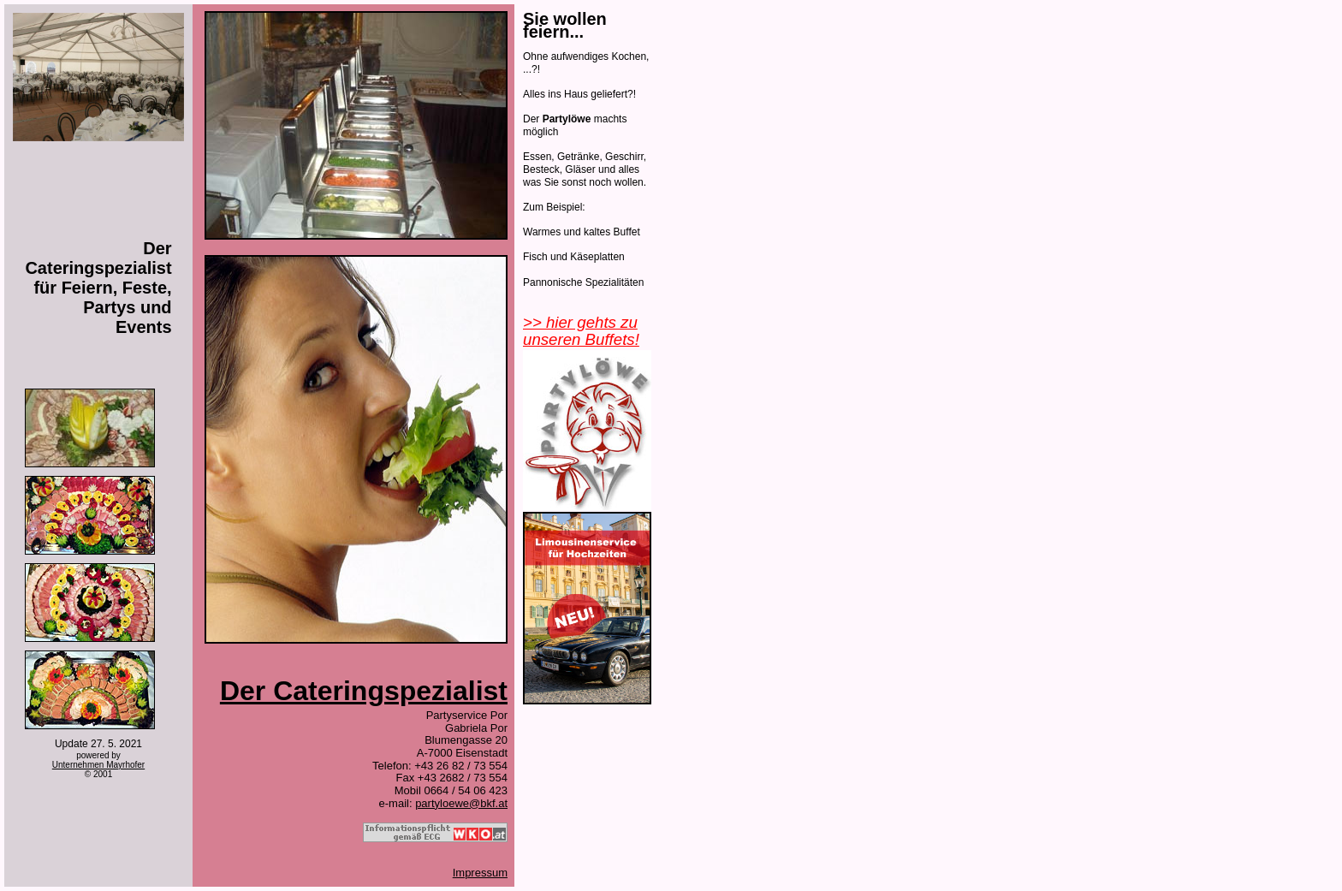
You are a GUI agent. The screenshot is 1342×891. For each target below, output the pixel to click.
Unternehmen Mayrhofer (98, 764)
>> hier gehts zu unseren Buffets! (581, 330)
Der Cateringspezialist (364, 690)
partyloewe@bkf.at (461, 803)
